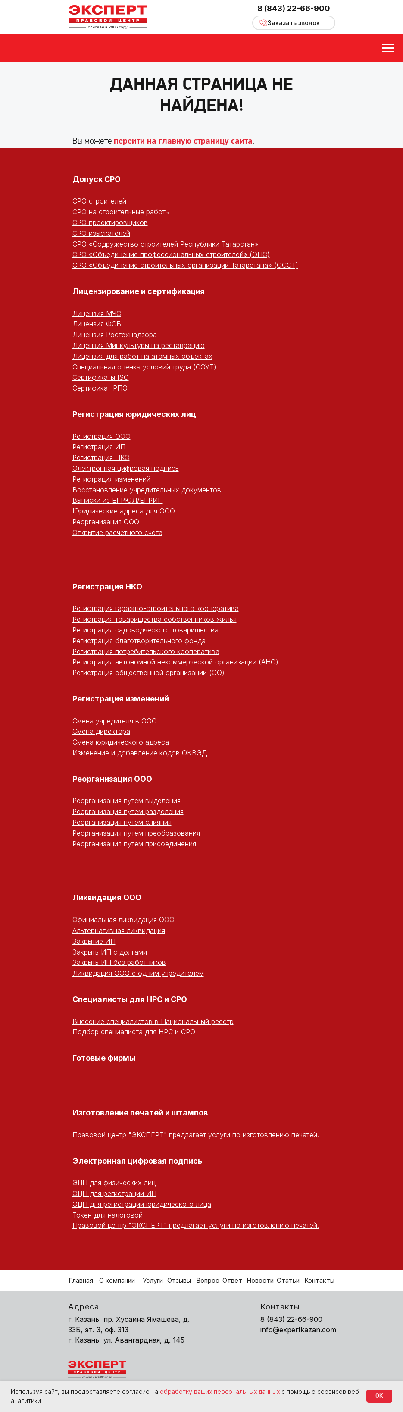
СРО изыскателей (101, 233)
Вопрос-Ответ (219, 1280)
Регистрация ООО (101, 436)
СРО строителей (99, 201)
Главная (81, 1280)
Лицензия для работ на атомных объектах (142, 356)
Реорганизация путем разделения (128, 811)
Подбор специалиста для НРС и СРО (133, 1031)
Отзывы (179, 1280)
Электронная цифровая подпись (125, 468)
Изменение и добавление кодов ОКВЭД (139, 752)
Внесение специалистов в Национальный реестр (153, 1021)
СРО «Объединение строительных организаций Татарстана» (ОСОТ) (185, 265)
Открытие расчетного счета (117, 532)
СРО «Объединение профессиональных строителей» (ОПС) (171, 254)
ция (197, 291)
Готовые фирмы (103, 1057)
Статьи (288, 1280)
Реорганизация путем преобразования (136, 833)
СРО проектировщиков (110, 222)
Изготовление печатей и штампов (140, 1112)
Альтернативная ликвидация (118, 930)
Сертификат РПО (100, 388)
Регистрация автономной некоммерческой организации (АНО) (175, 661)
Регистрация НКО (101, 457)
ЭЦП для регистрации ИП (114, 1193)
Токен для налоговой (107, 1215)
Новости (260, 1280)
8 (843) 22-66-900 (293, 8)
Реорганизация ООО (105, 521)
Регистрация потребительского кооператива (145, 651)
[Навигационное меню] (388, 48)
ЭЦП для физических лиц (114, 1182)
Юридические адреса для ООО (123, 511)
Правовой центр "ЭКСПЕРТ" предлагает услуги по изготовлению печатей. (195, 1134)
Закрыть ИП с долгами (109, 952)
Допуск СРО (96, 179)
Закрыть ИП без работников (119, 962)
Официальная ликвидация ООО (123, 919)
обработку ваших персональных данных (220, 1391)
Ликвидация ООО (106, 897)
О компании (117, 1280)
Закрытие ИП (94, 941)
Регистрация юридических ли (131, 414)
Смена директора (101, 731)
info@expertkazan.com (298, 1329)
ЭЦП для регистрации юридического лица (141, 1204)
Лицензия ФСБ (96, 323)
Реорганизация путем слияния (122, 822)
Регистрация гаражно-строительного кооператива (155, 608)
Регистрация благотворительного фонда (139, 640)
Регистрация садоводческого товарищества (145, 630)
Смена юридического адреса (120, 742)
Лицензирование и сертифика (131, 291)
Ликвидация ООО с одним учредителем (138, 973)
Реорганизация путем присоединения (134, 843)
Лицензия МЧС (96, 313)
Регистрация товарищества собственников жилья (154, 619)
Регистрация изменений (111, 479)
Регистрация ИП (98, 446)
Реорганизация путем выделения (126, 800)
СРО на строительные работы (121, 211)
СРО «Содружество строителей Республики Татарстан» (165, 244)
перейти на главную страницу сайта (183, 141)
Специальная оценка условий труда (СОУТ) (144, 367)
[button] (293, 23)
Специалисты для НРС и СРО (129, 999)
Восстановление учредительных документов (146, 489)
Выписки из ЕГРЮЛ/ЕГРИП (117, 500)
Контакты (319, 1280)
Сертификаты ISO (100, 377)
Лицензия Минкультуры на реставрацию (138, 345)
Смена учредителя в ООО (114, 721)
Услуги (153, 1280)
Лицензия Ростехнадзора (114, 334)
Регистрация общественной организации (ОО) (148, 672)
